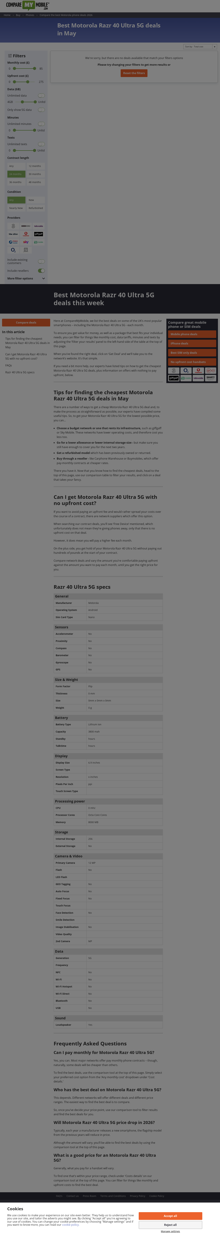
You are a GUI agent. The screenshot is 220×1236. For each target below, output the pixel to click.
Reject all (170, 1225)
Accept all (170, 1216)
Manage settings (170, 1231)
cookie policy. (70, 1225)
